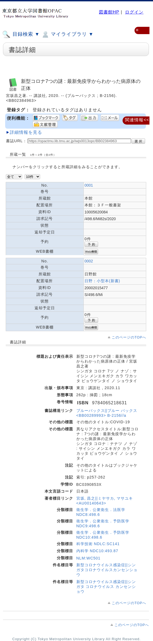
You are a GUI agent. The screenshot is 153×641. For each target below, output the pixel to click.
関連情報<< (137, 120)
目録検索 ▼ (21, 34)
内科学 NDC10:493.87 (97, 551)
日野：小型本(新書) (102, 281)
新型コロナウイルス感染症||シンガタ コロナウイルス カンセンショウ (106, 587)
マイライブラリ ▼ (67, 34)
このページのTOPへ (129, 337)
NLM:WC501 (88, 558)
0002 (89, 261)
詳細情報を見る (26, 132)
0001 (89, 185)
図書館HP (109, 12)
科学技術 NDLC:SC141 (98, 544)
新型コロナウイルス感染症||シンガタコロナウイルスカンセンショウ (107, 570)
